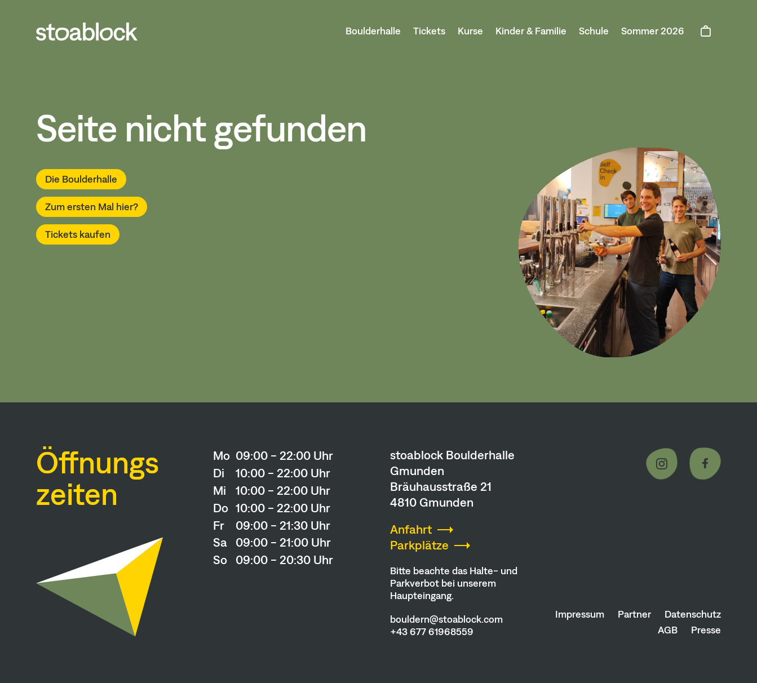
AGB (668, 630)
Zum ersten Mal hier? (91, 206)
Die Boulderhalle (81, 179)
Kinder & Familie (530, 31)
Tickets (429, 31)
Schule (594, 31)
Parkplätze (419, 545)
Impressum (579, 614)
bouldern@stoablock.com (446, 619)
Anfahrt (411, 529)
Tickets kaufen (77, 234)
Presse (706, 630)
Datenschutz (693, 614)
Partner (634, 614)
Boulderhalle (373, 31)
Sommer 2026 (652, 31)
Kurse (470, 31)
